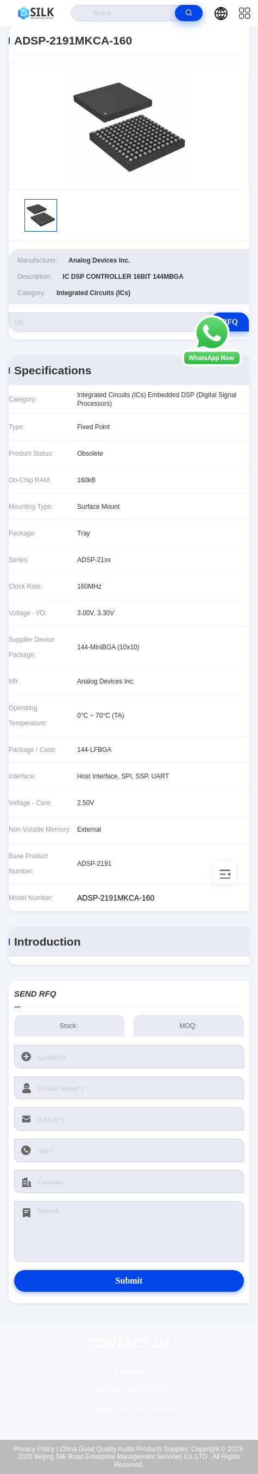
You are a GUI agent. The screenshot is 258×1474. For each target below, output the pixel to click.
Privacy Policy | (36, 1449)
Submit (129, 1280)
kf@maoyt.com (136, 1390)
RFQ (230, 322)
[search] (189, 13)
